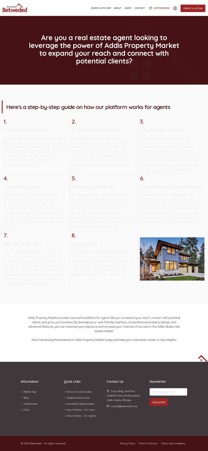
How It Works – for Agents (81, 416)
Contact (140, 8)
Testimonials (30, 404)
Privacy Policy (127, 443)
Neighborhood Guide (78, 397)
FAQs (27, 410)
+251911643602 (159, 8)
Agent (128, 8)
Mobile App (30, 391)
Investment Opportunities (80, 404)
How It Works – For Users (81, 410)
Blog (26, 397)
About (118, 8)
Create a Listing (193, 8)
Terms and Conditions (173, 443)
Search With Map (101, 8)
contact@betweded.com (124, 406)
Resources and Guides (79, 391)
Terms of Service (148, 443)
